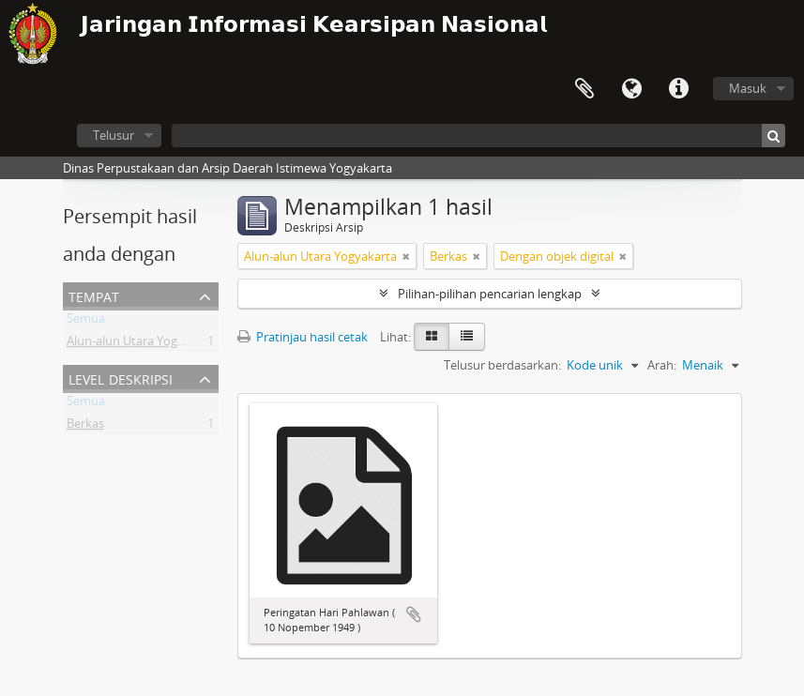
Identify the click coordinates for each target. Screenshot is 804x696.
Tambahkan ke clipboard (413, 614)
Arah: (661, 364)
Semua (86, 321)
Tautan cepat (678, 89)
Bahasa (631, 89)
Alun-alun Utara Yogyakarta (143, 344)
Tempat (93, 295)
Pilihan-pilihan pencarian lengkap (490, 293)
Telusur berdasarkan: (502, 364)
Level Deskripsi (120, 377)
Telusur (113, 135)
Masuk (747, 88)
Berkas (85, 426)
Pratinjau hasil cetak (302, 336)
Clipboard (584, 89)
